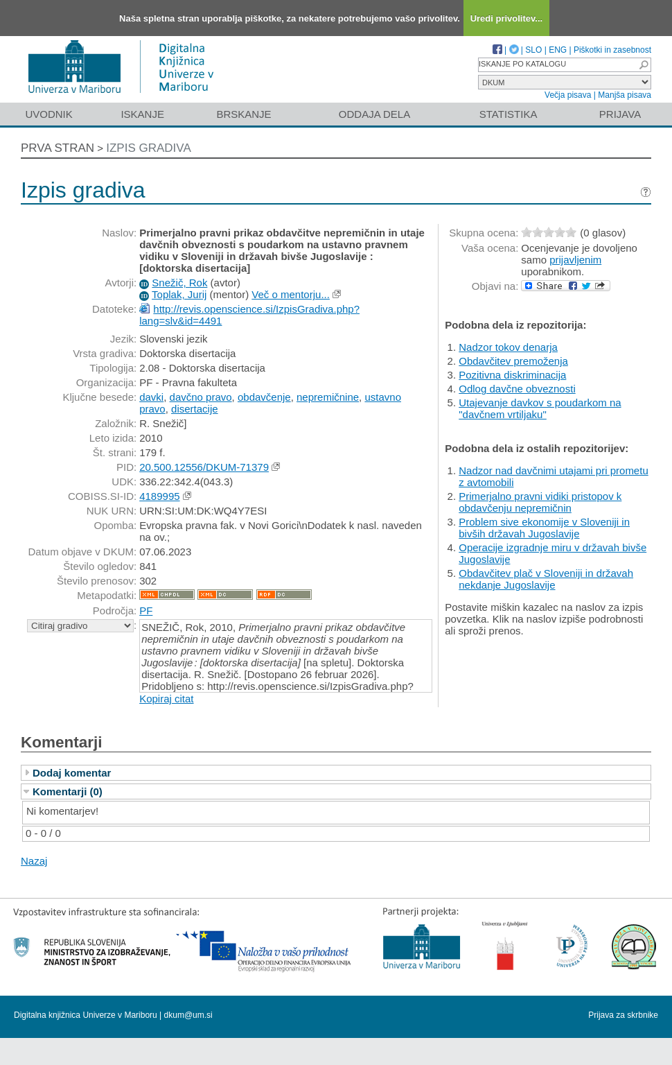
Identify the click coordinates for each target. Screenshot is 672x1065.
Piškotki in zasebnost (612, 50)
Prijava (620, 114)
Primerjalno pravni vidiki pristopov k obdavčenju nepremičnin (540, 502)
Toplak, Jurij (179, 294)
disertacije (194, 409)
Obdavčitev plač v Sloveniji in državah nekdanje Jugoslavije (546, 579)
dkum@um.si (188, 1015)
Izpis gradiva (148, 148)
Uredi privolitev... (506, 18)
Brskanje (243, 114)
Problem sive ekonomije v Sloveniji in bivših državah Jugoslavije (544, 527)
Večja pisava (568, 95)
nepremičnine (328, 397)
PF (145, 610)
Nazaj (34, 861)
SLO (533, 50)
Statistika (508, 114)
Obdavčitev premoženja (513, 361)
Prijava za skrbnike (623, 1015)
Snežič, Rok (179, 282)
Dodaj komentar (72, 773)
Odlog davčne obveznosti (517, 389)
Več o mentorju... (290, 294)
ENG (558, 50)
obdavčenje (264, 397)
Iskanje (142, 114)
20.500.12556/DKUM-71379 (204, 467)
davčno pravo (201, 397)
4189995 (159, 496)
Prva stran (57, 148)
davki (151, 397)
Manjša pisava (624, 95)
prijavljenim (575, 260)
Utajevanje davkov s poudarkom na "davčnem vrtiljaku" (540, 408)
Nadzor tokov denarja (508, 347)
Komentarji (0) (68, 791)
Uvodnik (48, 114)
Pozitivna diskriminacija (512, 375)
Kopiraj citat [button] (166, 698)
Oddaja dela (374, 114)
